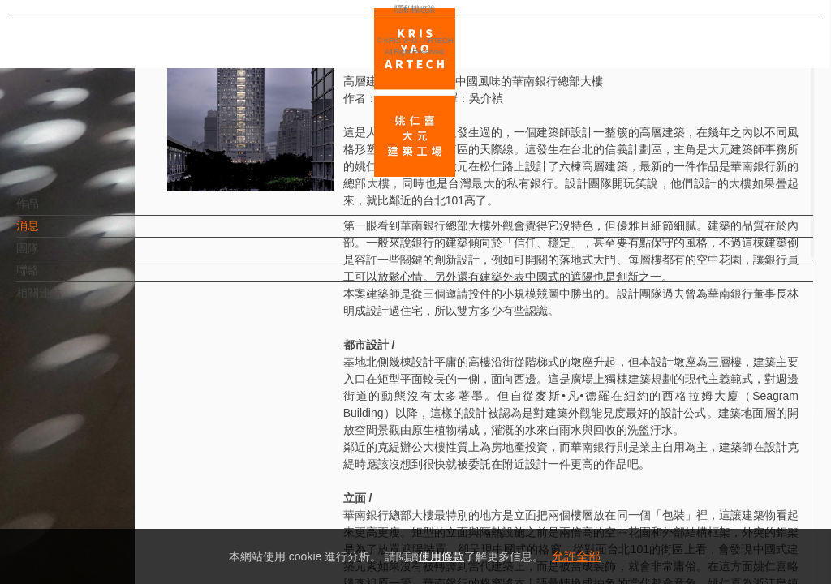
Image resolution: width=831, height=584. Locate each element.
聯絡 (54, 278)
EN (111, 477)
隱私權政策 (84, 524)
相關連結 (65, 300)
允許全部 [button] (576, 556)
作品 (54, 211)
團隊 (54, 256)
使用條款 (441, 556)
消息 (54, 233)
